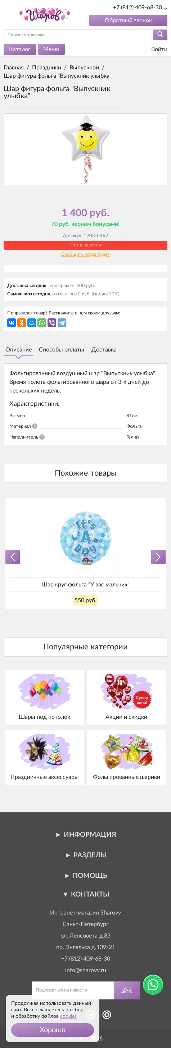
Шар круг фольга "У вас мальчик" (85, 584)
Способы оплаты (61, 350)
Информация (90, 834)
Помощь (90, 875)
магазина (67, 294)
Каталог (20, 49)
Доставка (104, 350)
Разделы (90, 855)
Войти (154, 49)
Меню (51, 49)
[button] (52, 1030)
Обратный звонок (128, 20)
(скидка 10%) (105, 294)
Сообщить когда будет (85, 254)
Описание (18, 350)
